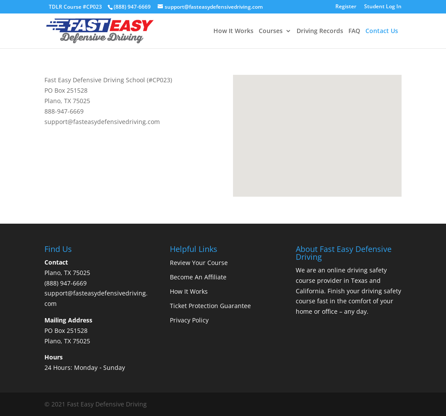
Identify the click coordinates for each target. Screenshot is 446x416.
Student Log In (383, 7)
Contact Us (381, 31)
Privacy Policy (189, 320)
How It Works (233, 31)
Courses (271, 31)
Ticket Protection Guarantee (210, 306)
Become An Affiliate (198, 277)
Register (345, 7)
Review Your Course (199, 262)
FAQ (354, 31)
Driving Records (320, 31)
